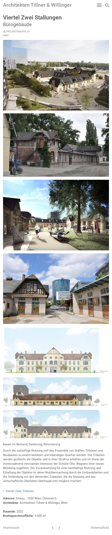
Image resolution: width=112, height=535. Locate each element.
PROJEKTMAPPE (14, 31)
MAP (6, 35)
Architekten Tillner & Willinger (37, 5)
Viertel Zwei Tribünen (19, 491)
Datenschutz (100, 528)
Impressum (11, 528)
